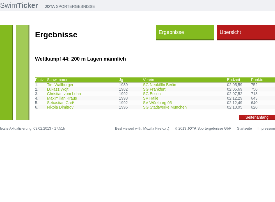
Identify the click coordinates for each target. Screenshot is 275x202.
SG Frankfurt (154, 89)
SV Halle (150, 98)
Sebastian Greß (61, 102)
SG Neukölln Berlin (159, 84)
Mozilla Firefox (154, 128)
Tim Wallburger (60, 84)
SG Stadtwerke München (165, 107)
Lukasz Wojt (57, 89)
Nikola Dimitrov (60, 107)
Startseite (244, 128)
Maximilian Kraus (62, 98)
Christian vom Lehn (64, 93)
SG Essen (152, 93)
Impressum (266, 128)
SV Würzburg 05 (157, 102)
